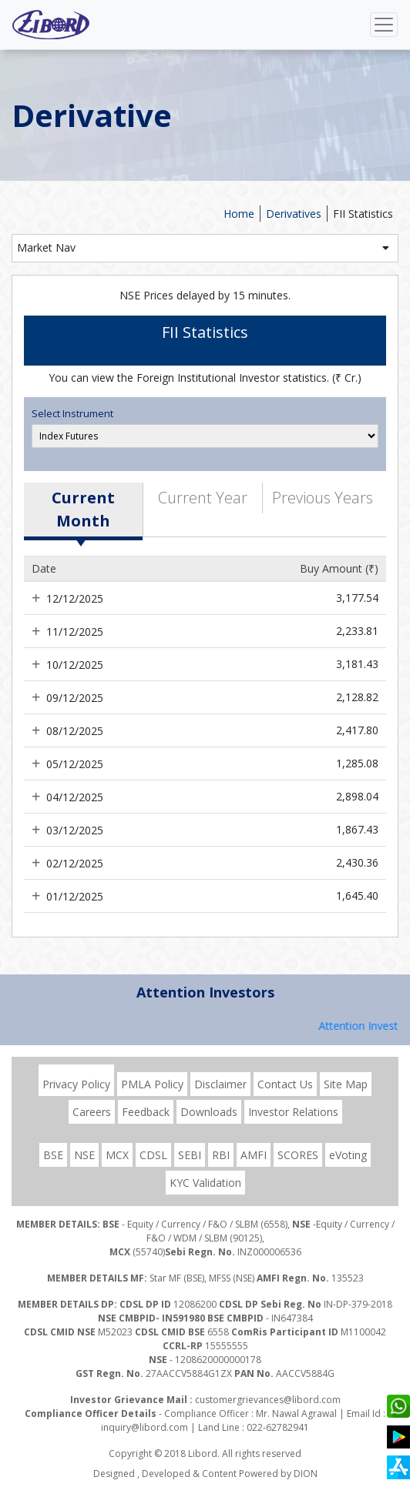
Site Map (346, 1084)
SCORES (297, 1155)
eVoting (348, 1155)
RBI (221, 1155)
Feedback (146, 1111)
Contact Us (285, 1084)
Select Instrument (72, 413)
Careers (91, 1111)
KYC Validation (205, 1182)
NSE (84, 1155)
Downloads (208, 1111)
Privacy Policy (76, 1084)
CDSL (153, 1155)
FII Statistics (363, 213)
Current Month (83, 509)
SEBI (189, 1155)
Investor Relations (293, 1111)
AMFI (253, 1155)
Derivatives (293, 213)
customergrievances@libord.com (268, 1399)
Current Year (202, 497)
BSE (53, 1155)
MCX (117, 1155)
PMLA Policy (152, 1084)
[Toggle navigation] (384, 24)
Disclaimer (220, 1084)
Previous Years (322, 497)
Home (238, 213)
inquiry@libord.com (144, 1427)
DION (306, 1473)
